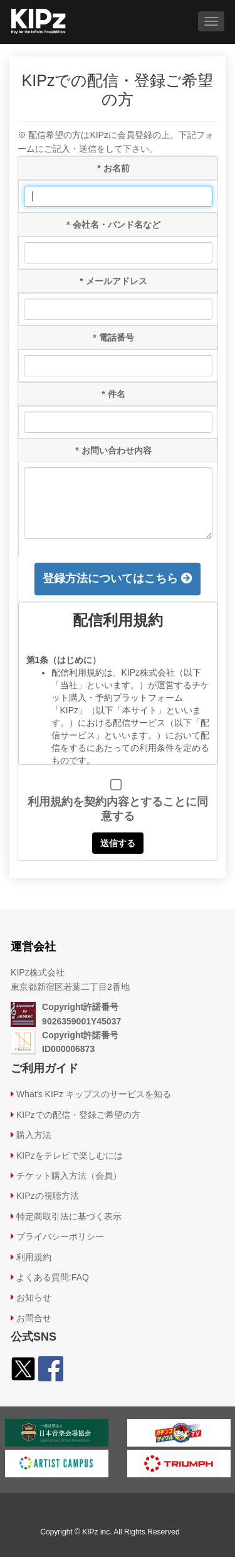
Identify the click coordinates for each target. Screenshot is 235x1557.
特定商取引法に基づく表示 (69, 1216)
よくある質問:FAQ (52, 1277)
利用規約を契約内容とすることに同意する (118, 808)
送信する (117, 843)
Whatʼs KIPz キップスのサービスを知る (93, 1094)
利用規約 (33, 1257)
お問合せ (33, 1318)
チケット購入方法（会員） (69, 1176)
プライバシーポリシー (60, 1236)
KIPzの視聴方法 (47, 1196)
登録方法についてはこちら (117, 578)
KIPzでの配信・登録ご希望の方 (78, 1115)
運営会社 (33, 946)
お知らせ (33, 1297)
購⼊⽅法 (33, 1135)
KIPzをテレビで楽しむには (69, 1155)
